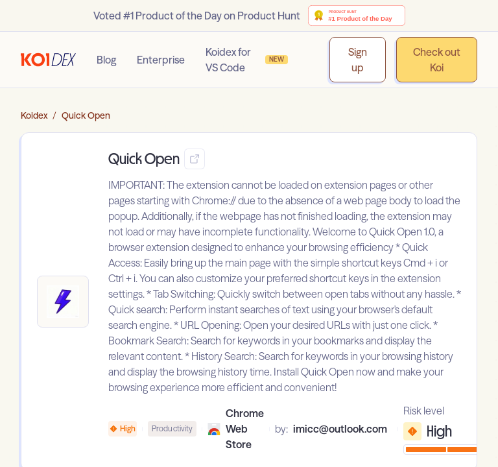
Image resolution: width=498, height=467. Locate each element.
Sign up (357, 59)
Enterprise (161, 59)
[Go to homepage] (48, 59)
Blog (106, 59)
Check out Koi (436, 59)
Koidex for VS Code (247, 59)
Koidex (34, 115)
